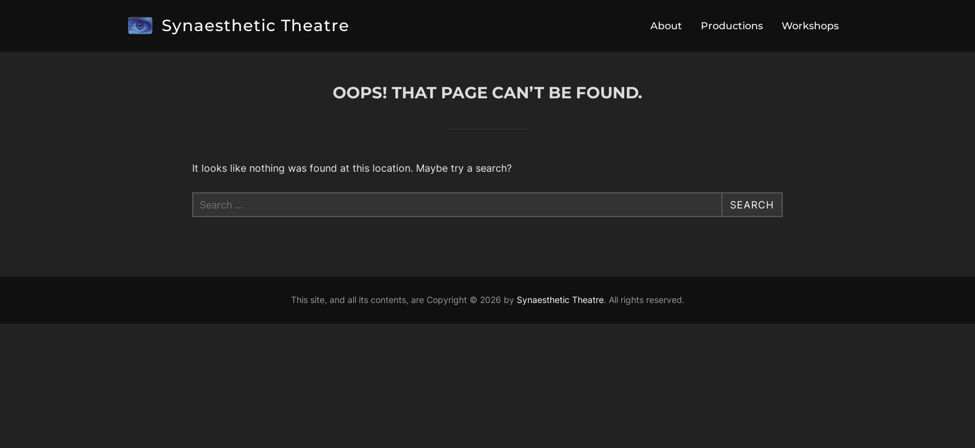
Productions (732, 26)
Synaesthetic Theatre (255, 25)
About (666, 26)
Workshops (810, 26)
